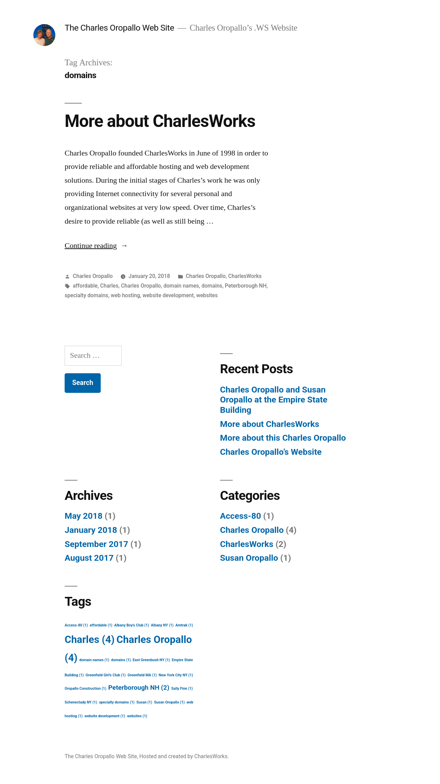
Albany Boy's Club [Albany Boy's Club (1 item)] (131, 625)
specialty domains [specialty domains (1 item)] (116, 702)
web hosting (125, 295)
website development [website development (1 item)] (105, 716)
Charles (109, 285)
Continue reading (96, 245)
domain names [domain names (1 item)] (94, 660)
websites (207, 295)
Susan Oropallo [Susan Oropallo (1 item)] (169, 702)
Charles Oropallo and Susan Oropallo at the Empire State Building (273, 400)
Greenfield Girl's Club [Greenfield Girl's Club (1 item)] (105, 675)
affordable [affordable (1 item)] (101, 625)
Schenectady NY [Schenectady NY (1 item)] (81, 702)
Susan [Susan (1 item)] (144, 702)
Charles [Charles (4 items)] (89, 639)
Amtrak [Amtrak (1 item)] (184, 625)
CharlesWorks (245, 276)
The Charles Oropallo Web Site (119, 28)
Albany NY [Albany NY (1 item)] (162, 625)
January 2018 (91, 530)
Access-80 (240, 516)
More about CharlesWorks (160, 121)
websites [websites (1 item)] (137, 716)
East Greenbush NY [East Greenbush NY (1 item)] (151, 660)
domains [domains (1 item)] (121, 660)
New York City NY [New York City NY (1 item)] (175, 675)
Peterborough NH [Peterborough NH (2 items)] (138, 687)
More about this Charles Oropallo (283, 438)
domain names (181, 285)
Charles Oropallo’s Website (271, 452)
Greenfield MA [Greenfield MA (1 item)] (142, 675)
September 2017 (96, 544)
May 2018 (83, 516)
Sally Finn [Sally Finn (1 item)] (182, 688)
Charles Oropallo (93, 276)
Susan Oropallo (249, 558)
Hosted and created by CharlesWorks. (184, 756)
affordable (85, 285)
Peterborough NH (245, 285)
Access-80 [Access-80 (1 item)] (76, 625)
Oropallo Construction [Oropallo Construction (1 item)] (85, 688)
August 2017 (89, 558)
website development (168, 295)
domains (211, 285)
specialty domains (86, 295)
